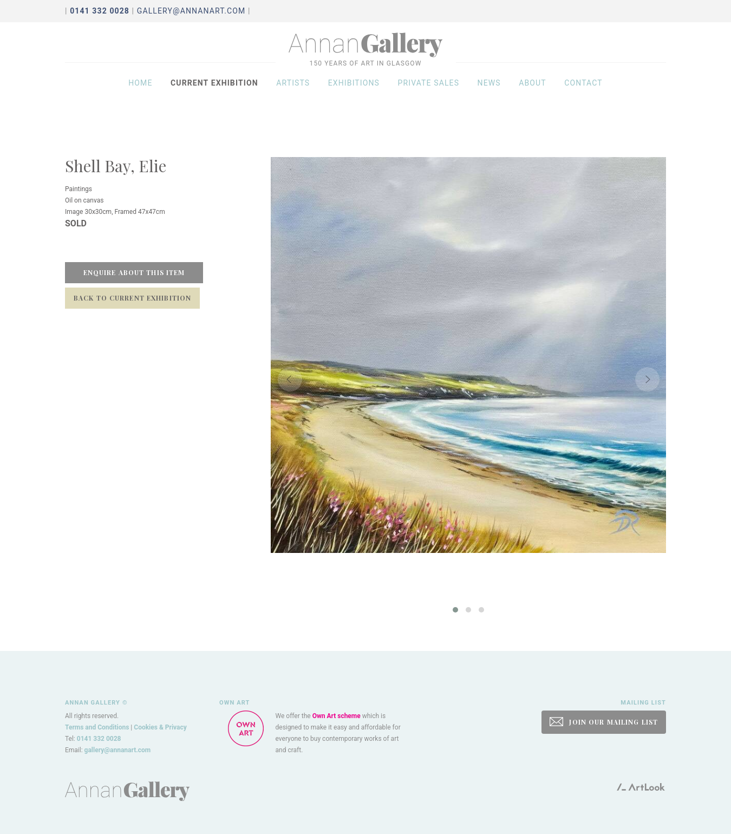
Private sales (429, 93)
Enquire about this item (134, 272)
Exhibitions (354, 93)
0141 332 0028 (99, 738)
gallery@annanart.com (191, 10)
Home (140, 93)
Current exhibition (214, 93)
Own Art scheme (336, 716)
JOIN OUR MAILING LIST (604, 721)
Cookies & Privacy (160, 727)
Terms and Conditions (97, 727)
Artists (293, 93)
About (532, 93)
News (489, 93)
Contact (583, 93)
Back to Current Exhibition (132, 298)
